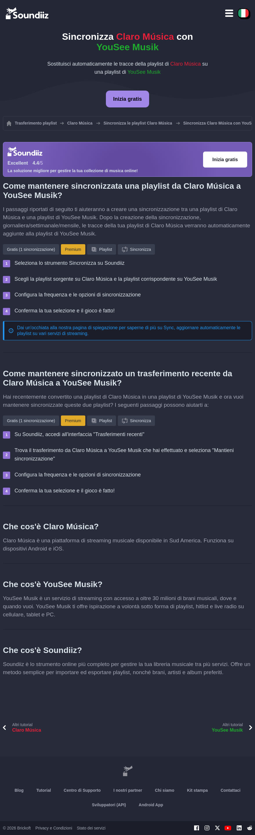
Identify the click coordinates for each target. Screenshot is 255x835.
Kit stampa (197, 790)
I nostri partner (127, 790)
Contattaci (230, 790)
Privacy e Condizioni (53, 828)
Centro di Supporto (82, 790)
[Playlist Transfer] (27, 13)
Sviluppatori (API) (109, 804)
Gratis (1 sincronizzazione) (31, 249)
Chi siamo (164, 790)
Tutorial (43, 790)
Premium (73, 249)
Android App (151, 804)
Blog (19, 790)
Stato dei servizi (91, 828)
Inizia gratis (127, 99)
